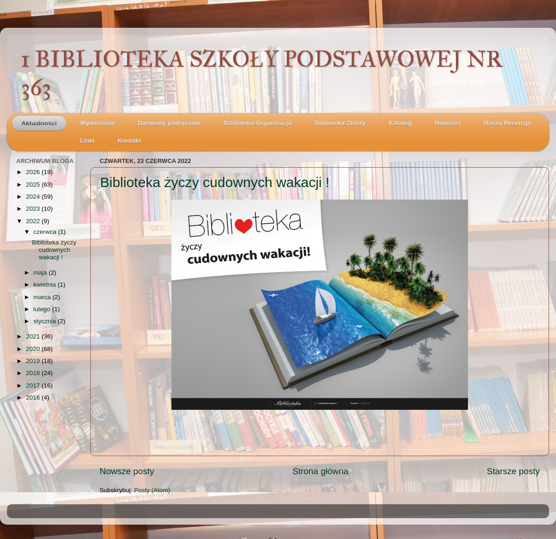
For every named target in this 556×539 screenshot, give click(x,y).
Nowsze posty (127, 471)
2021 (34, 336)
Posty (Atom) (152, 490)
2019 (34, 360)
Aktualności (39, 123)
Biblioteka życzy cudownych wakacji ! (214, 182)
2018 (34, 373)
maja (41, 272)
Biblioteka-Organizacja (257, 122)
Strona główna (320, 471)
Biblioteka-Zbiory (340, 122)
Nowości (448, 122)
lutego (42, 309)
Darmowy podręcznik (169, 122)
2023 (34, 208)
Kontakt (129, 140)
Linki (87, 140)
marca (42, 297)
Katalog (400, 122)
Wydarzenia (97, 122)
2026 (34, 172)
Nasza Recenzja (507, 122)
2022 (34, 221)
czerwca (45, 231)
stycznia (45, 321)
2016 (34, 397)
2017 (34, 385)
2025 (34, 184)
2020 (34, 348)
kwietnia (45, 284)
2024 (34, 196)
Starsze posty (513, 471)
